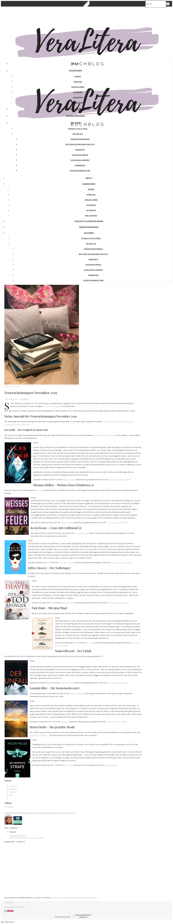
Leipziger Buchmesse (80, 155)
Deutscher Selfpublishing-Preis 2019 (80, 144)
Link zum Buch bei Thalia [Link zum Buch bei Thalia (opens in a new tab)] (119, 479)
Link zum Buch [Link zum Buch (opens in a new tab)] (112, 765)
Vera (9, 815)
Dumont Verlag (67, 522)
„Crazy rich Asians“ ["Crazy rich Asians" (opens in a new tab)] (81, 533)
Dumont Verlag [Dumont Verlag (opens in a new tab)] (69, 479)
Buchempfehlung (9, 813)
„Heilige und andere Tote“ (104, 435)
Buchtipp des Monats (33, 813)
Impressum (8, 902)
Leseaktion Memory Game (80, 171)
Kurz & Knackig (78, 103)
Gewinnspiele (80, 165)
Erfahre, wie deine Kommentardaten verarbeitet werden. (75, 897)
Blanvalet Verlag (68, 602)
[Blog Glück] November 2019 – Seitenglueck (26, 837)
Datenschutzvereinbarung (14, 907)
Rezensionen (75, 70)
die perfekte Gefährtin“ (39, 735)
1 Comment (24, 399)
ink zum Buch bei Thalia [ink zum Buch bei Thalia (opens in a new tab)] (119, 602)
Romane (78, 76)
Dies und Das (78, 134)
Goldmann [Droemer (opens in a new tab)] (64, 721)
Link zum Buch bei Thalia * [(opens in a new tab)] (122, 562)
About (75, 63)
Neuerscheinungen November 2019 (63, 813)
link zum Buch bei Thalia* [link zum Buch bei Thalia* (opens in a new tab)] (117, 721)
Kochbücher (78, 97)
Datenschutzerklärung (83, 915)
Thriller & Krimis (78, 87)
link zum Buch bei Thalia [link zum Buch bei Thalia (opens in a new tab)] (118, 683)
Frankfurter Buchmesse (80, 139)
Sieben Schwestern (77, 693)
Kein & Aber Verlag (65, 562)
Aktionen (75, 123)
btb (87, 643)
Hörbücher (77, 82)
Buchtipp (23, 813)
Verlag (91, 643)
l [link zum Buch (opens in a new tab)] (109, 602)
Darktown (39, 490)
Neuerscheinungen (75, 116)
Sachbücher (77, 92)
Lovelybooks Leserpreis (80, 160)
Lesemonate (80, 150)
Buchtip (17, 813)
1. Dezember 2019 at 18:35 (17, 835)
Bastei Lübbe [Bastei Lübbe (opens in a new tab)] (68, 765)
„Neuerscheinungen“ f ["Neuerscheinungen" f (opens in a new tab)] (51, 406)
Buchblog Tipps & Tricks (77, 129)
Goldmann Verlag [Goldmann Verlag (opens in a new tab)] (67, 683)
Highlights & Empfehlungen (75, 109)
